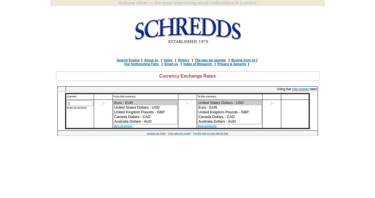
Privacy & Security (231, 64)
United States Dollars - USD (145, 107)
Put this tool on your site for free (210, 133)
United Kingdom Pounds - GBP (145, 112)
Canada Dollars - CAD (145, 117)
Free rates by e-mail (179, 133)
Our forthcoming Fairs (141, 64)
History (183, 60)
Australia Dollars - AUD (145, 121)
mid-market (300, 89)
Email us (171, 64)
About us (151, 60)
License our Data (156, 133)
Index (168, 60)
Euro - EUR (145, 103)
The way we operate (210, 60)
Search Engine (128, 60)
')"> (145, 112)
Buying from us (243, 60)
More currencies (122, 125)
